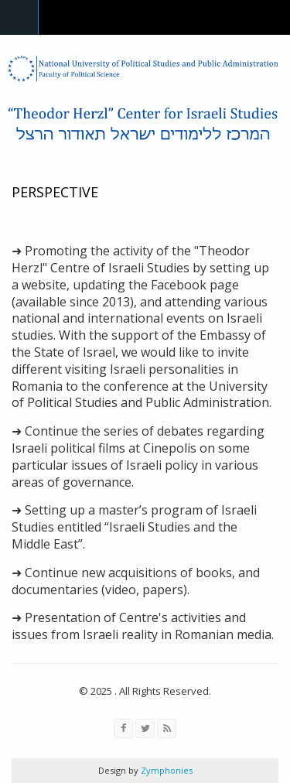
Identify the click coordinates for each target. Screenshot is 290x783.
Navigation (19, 17)
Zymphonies (165, 770)
